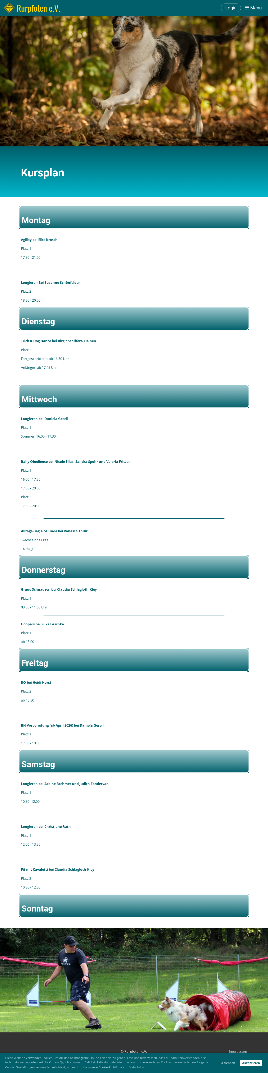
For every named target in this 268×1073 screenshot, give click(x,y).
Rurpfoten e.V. (38, 8)
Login (231, 7)
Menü (253, 7)
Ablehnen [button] (228, 1063)
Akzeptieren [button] (251, 1063)
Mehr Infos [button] (136, 1067)
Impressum (238, 1051)
